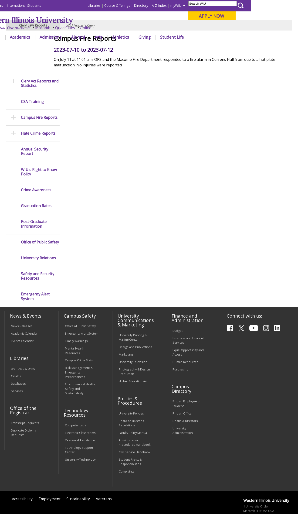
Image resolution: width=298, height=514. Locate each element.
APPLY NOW (258, 16)
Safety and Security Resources (37, 257)
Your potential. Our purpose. (52, 27)
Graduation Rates (36, 187)
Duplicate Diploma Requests (23, 413)
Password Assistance (80, 421)
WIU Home (74, 47)
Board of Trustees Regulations (131, 404)
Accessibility (22, 480)
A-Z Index (206, 5)
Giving (191, 37)
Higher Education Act (133, 362)
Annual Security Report (34, 132)
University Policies (131, 394)
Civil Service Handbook (134, 433)
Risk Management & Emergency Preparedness (79, 353)
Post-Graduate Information (34, 205)
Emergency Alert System (35, 277)
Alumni (125, 37)
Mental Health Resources (74, 332)
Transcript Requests (25, 404)
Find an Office (182, 394)
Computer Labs (75, 406)
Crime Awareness (36, 171)
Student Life (218, 37)
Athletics (167, 37)
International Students (71, 5)
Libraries (140, 5)
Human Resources (185, 343)
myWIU (222, 5)
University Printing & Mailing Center (133, 318)
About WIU (36, 37)
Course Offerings (164, 5)
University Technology (80, 441)
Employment (50, 480)
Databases (18, 365)
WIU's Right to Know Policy (39, 153)
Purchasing (180, 350)
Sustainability (78, 480)
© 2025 (17, 499)
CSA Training (32, 83)
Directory (188, 5)
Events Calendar (22, 322)
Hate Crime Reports (38, 114)
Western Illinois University (73, 20)
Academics (67, 37)
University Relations (38, 239)
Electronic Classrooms (80, 414)
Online (132, 27)
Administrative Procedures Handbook (135, 423)
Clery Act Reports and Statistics (39, 64)
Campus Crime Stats (79, 341)
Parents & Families (20, 5)
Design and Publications (135, 328)
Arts (145, 37)
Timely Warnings (76, 322)
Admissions (97, 37)
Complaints (126, 452)
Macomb (89, 27)
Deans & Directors (185, 402)
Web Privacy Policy (103, 499)
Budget (178, 312)
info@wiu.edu (253, 501)
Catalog (16, 357)
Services (17, 372)
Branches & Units (23, 350)
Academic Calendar (24, 315)
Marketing (126, 335)
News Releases (22, 307)
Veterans (104, 480)
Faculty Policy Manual (133, 414)
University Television (133, 343)
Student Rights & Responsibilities (130, 443)
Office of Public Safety (40, 223)
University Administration (183, 411)
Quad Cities (112, 27)
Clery (91, 47)
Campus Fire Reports (39, 98)
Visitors (44, 5)
